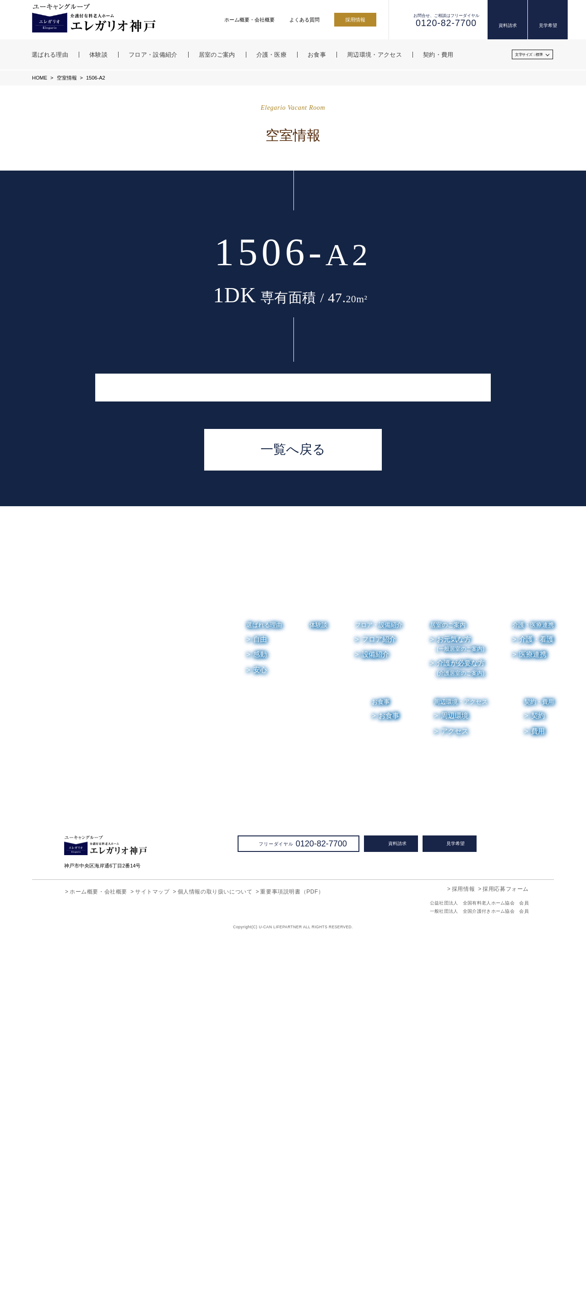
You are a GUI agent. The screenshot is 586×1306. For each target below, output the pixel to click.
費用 (538, 1097)
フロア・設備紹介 (378, 991)
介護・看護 (536, 1006)
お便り (489, 1128)
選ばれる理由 (264, 991)
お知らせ (453, 1128)
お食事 (381, 1068)
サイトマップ (152, 1258)
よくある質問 (304, 19)
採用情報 (355, 19)
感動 (260, 1021)
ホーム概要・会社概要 (249, 19)
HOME (39, 77)
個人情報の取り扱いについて (215, 1258)
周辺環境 (455, 1082)
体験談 (318, 991)
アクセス (454, 1097)
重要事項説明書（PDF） (291, 1258)
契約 (538, 1082)
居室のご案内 (448, 991)
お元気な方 (460, 1010)
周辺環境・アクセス (461, 1068)
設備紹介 (375, 1021)
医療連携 (533, 1021)
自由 (260, 1006)
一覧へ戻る (293, 815)
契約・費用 (539, 1068)
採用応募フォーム (506, 1255)
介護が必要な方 (461, 1034)
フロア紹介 (379, 1006)
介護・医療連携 (533, 991)
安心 (260, 1036)
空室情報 (66, 77)
